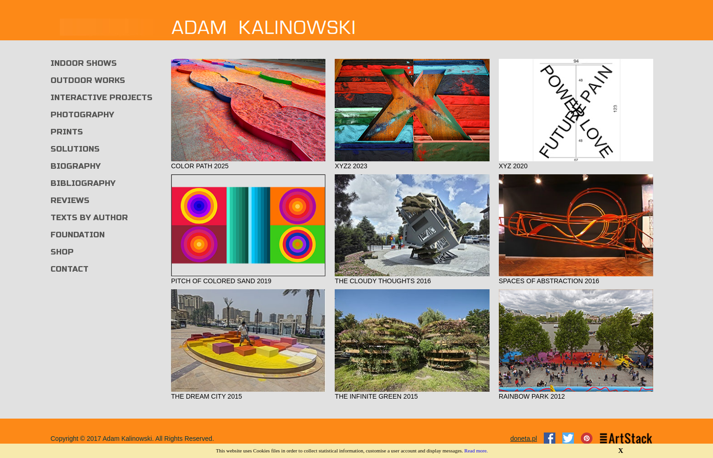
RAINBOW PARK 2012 (532, 396)
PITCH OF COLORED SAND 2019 (221, 281)
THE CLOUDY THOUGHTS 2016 (383, 281)
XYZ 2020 (513, 166)
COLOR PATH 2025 (200, 166)
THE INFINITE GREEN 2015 (376, 396)
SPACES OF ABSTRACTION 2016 (549, 281)
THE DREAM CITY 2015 (206, 396)
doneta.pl (523, 438)
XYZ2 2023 (351, 166)
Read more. (476, 450)
